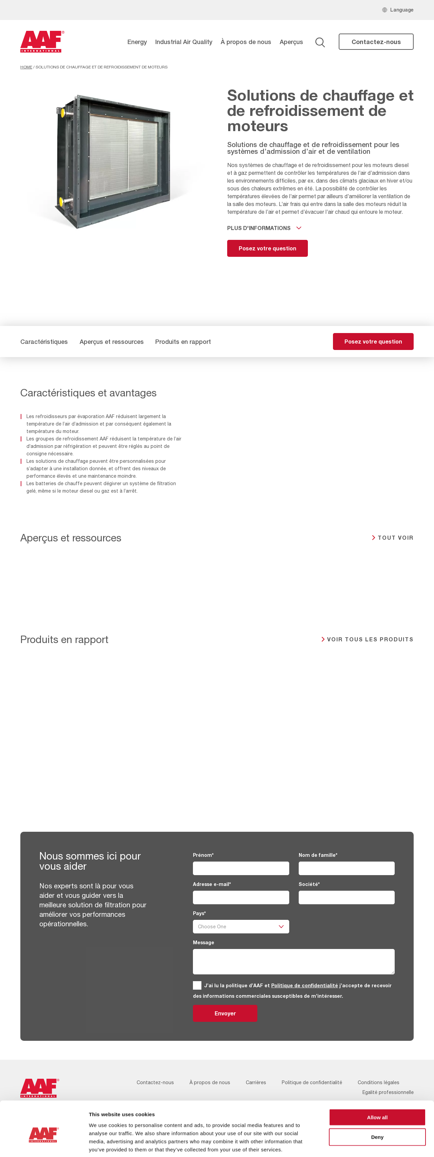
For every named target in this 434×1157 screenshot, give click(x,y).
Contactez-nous (376, 41)
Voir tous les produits (370, 639)
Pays (199, 913)
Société (309, 884)
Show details (356, 1143)
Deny (377, 1104)
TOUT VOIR (396, 537)
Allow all (377, 1084)
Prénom (203, 855)
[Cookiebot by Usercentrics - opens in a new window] (44, 1144)
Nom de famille (318, 855)
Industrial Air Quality (183, 41)
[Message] (294, 961)
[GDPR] (197, 985)
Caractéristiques (44, 341)
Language (402, 10)
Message (203, 942)
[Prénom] (241, 868)
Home (26, 67)
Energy (137, 41)
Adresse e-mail (212, 884)
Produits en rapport (183, 341)
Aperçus (291, 41)
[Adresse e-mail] (241, 897)
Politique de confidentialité (304, 985)
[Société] (347, 897)
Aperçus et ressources (112, 341)
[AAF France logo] (42, 42)
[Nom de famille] (347, 868)
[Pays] (241, 926)
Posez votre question (267, 248)
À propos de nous (246, 41)
